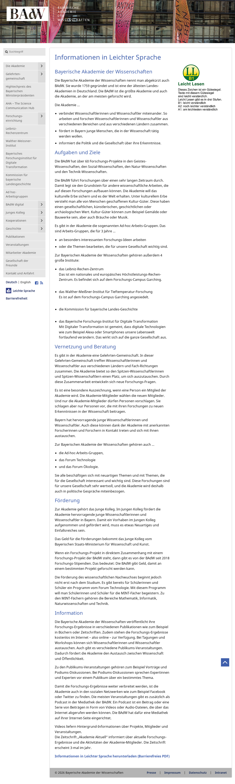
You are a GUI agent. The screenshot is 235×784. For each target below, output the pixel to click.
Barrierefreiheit (16, 298)
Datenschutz (198, 773)
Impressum (172, 773)
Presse (151, 773)
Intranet (221, 773)
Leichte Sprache (24, 291)
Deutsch (11, 282)
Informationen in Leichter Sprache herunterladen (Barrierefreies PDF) (112, 756)
